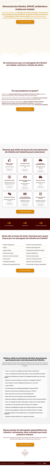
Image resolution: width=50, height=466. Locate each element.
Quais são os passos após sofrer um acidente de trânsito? (19, 417)
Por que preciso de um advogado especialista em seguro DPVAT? (21, 389)
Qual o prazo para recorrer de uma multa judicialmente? (19, 394)
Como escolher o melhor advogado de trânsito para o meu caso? (21, 383)
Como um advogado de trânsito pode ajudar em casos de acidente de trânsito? (25, 374)
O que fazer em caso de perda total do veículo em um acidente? (21, 405)
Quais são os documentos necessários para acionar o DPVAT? (20, 391)
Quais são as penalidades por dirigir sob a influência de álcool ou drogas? (23, 408)
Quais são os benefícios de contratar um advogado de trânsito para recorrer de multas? (24, 378)
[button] (25, 371)
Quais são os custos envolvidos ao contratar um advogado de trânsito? (23, 381)
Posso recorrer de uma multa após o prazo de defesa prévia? (20, 397)
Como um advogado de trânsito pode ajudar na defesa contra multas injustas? (25, 402)
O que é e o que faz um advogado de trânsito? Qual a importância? (22, 371)
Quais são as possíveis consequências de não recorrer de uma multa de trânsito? (25, 400)
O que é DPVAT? (9, 386)
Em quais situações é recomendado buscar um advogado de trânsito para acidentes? (23, 414)
